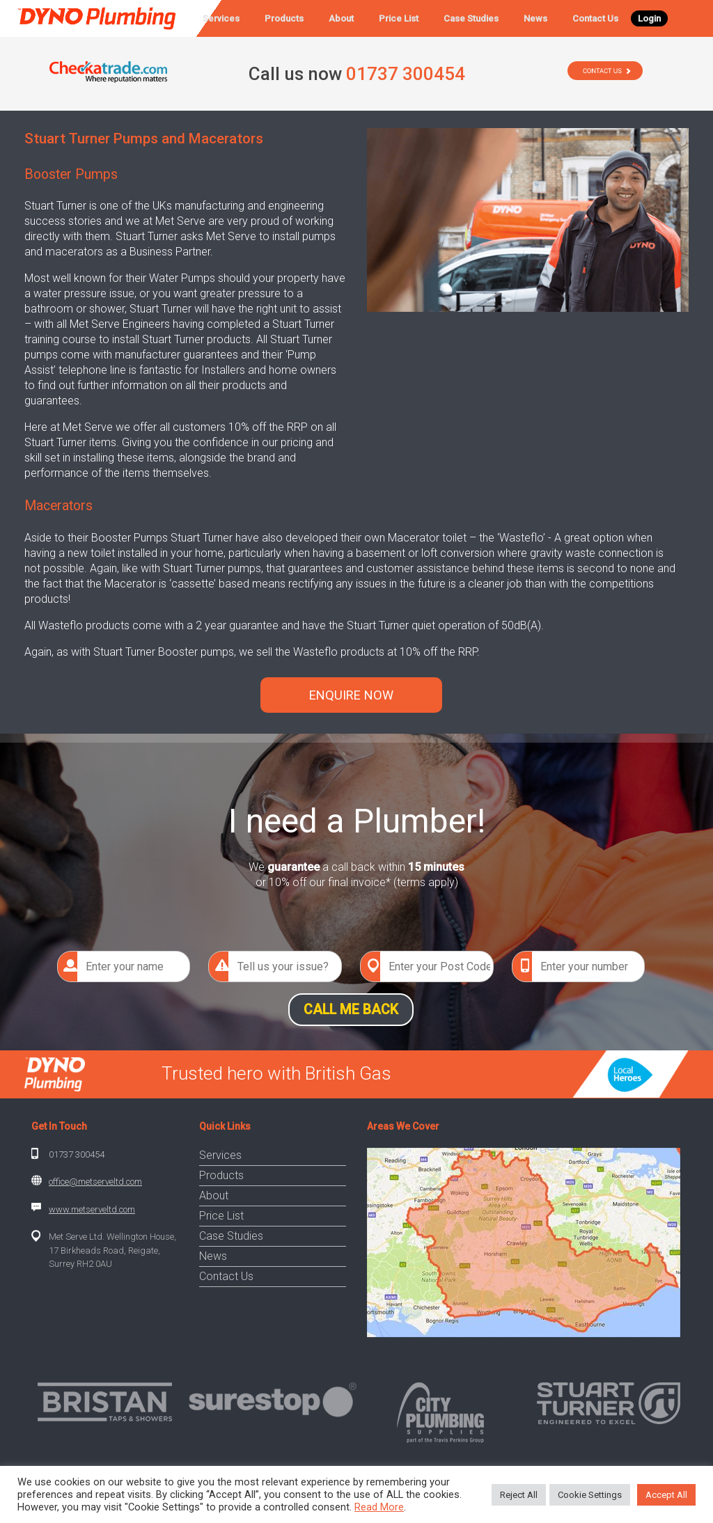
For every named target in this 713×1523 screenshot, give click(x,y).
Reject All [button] (519, 1495)
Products (284, 18)
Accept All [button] (666, 1495)
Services (221, 18)
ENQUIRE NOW (351, 695)
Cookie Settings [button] (590, 1495)
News (535, 18)
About (341, 18)
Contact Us (595, 18)
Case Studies (471, 18)
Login (649, 18)
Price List (398, 18)
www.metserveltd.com (92, 1209)
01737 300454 (76, 1154)
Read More (379, 1507)
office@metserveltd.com (95, 1181)
